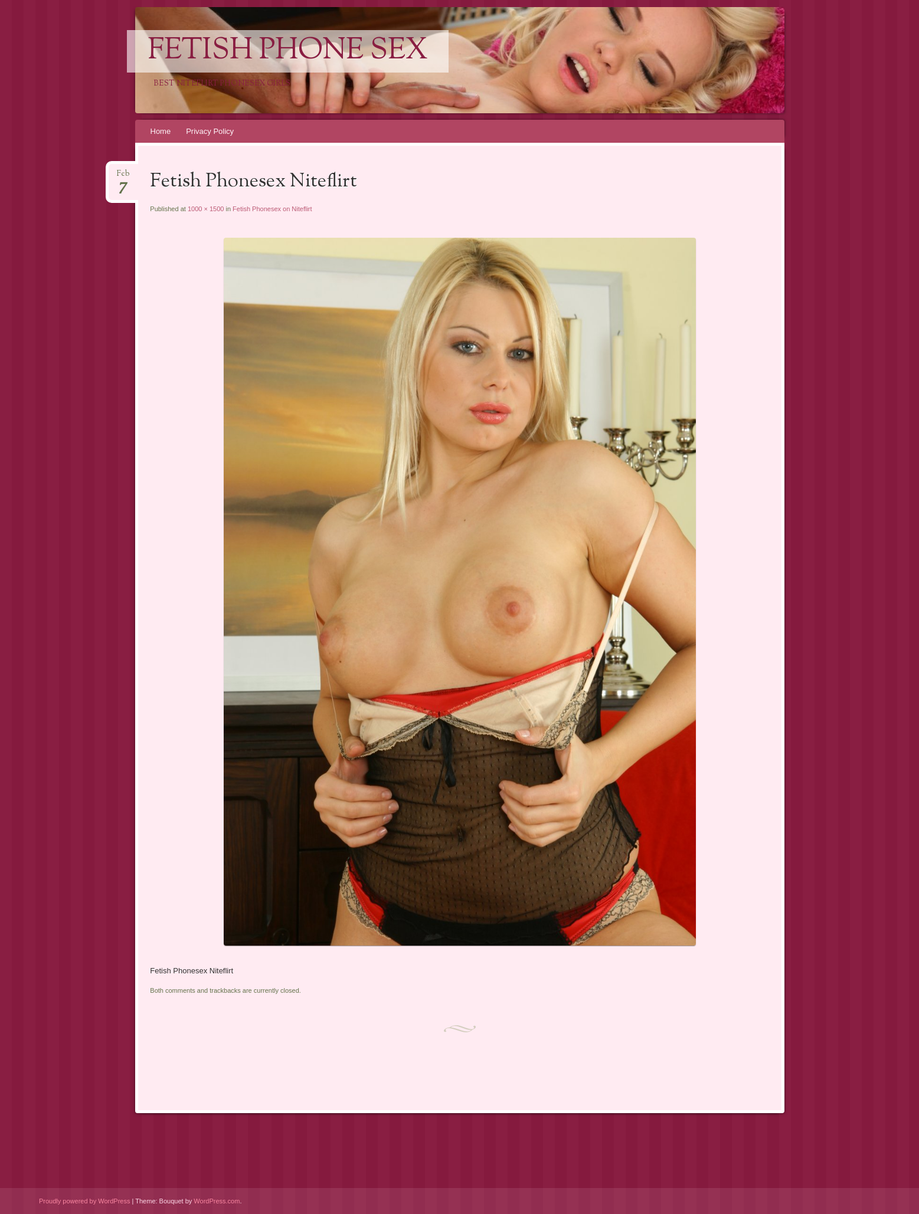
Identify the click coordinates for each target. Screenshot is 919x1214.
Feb (123, 177)
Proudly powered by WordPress (84, 1201)
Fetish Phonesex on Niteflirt (272, 208)
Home (161, 131)
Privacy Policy (210, 131)
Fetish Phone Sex (288, 51)
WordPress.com (217, 1201)
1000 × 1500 (206, 208)
